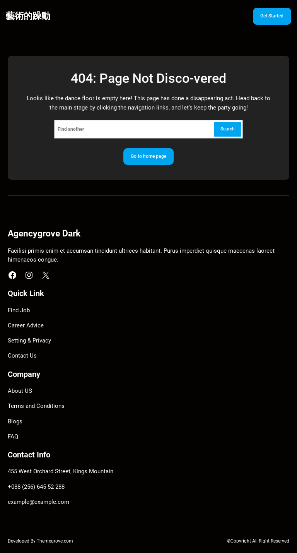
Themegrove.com (55, 541)
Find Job (19, 310)
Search (227, 129)
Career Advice (26, 325)
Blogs (15, 421)
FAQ (13, 436)
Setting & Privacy (29, 340)
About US (20, 391)
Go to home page (148, 156)
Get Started (271, 16)
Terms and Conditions (36, 406)
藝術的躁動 (28, 15)
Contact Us (22, 356)
